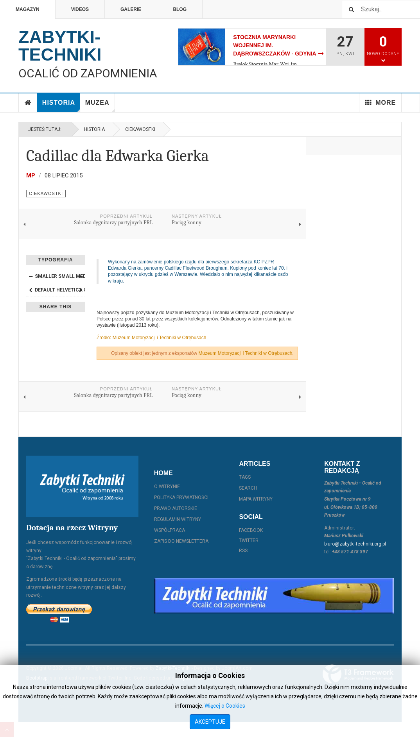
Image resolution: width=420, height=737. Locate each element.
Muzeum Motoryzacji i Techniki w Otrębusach (245, 353)
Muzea (100, 105)
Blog (180, 9)
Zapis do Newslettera (181, 541)
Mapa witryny (256, 499)
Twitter (248, 540)
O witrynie (167, 486)
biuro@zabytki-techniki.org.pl (355, 544)
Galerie (130, 9)
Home (28, 102)
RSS (243, 550)
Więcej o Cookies (225, 706)
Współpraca (169, 530)
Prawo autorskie (175, 508)
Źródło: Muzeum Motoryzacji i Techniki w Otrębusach (151, 337)
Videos (80, 9)
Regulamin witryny (177, 519)
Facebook (251, 530)
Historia (61, 105)
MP (30, 175)
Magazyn (27, 9)
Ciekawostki (140, 129)
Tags (245, 477)
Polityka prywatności (181, 497)
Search (248, 488)
